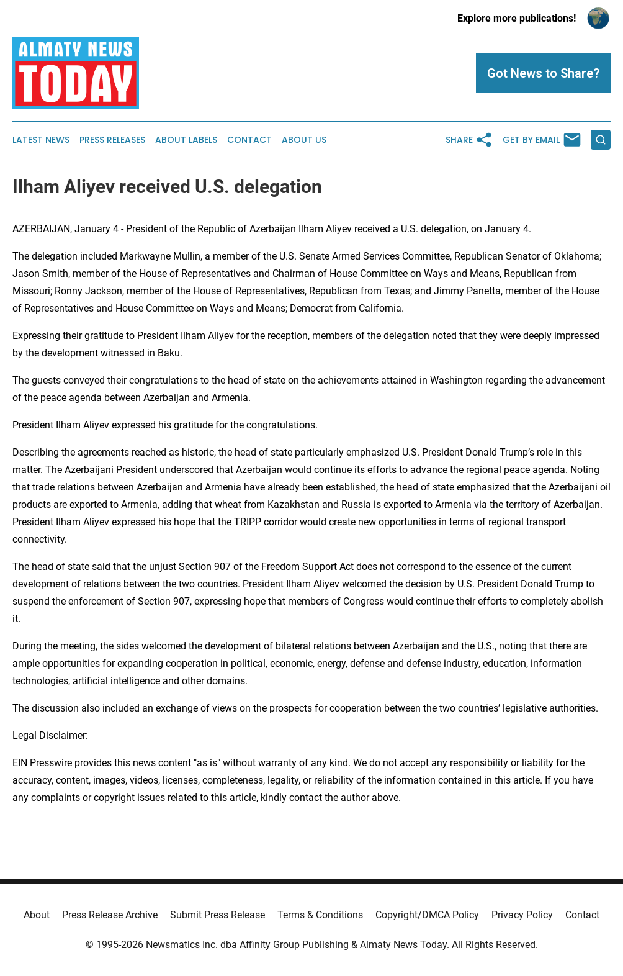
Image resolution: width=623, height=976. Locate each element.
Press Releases (112, 140)
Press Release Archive (110, 915)
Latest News (40, 140)
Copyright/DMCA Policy (427, 915)
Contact (249, 140)
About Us (304, 140)
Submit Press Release (217, 915)
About (37, 915)
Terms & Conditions (320, 915)
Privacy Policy (522, 915)
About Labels (186, 140)
